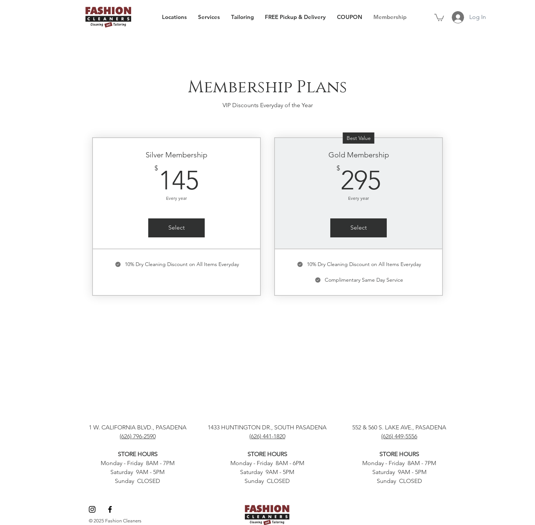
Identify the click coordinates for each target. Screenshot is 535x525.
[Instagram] (92, 509)
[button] (439, 17)
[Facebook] (110, 509)
